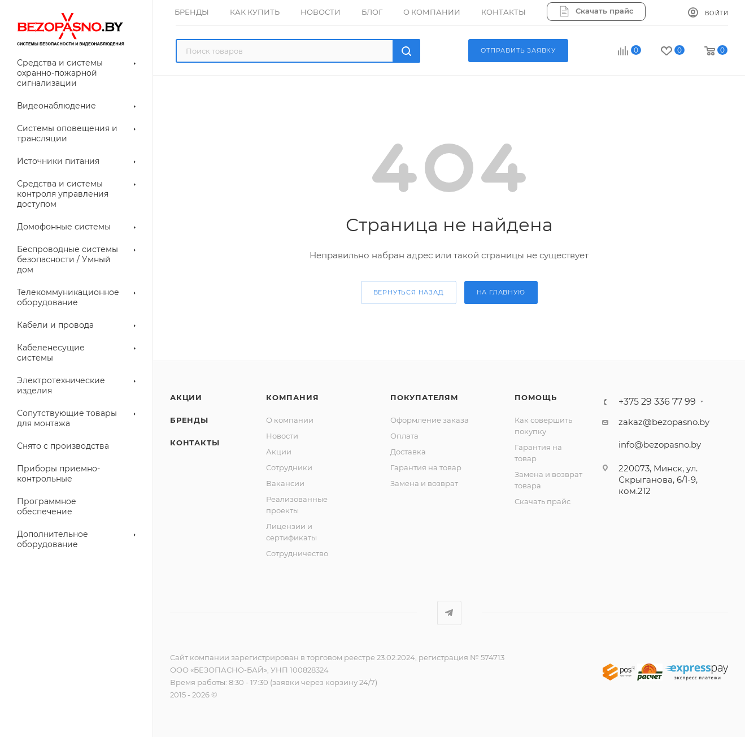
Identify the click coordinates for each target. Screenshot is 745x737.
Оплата (404, 435)
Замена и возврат (424, 483)
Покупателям (424, 397)
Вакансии (285, 483)
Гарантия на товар (425, 467)
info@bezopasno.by (659, 444)
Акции (278, 451)
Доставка (408, 451)
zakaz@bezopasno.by (663, 422)
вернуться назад (408, 292)
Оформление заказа (429, 419)
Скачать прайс (542, 501)
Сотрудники (289, 467)
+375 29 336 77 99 (657, 401)
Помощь (536, 397)
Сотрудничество (297, 553)
